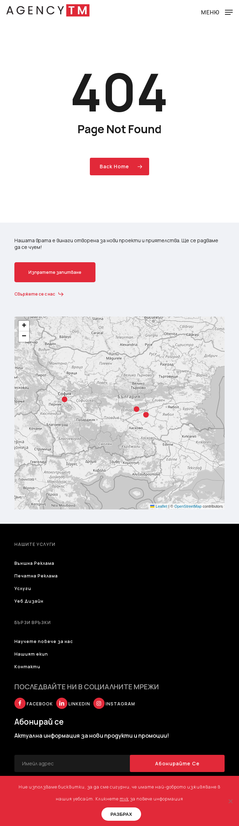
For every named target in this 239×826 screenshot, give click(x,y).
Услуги (22, 588)
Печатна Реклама (36, 576)
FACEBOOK (33, 704)
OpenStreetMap (188, 506)
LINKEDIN (73, 704)
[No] (230, 801)
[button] (217, 11)
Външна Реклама (34, 563)
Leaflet (158, 506)
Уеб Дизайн (29, 601)
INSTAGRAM (114, 704)
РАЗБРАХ (121, 814)
